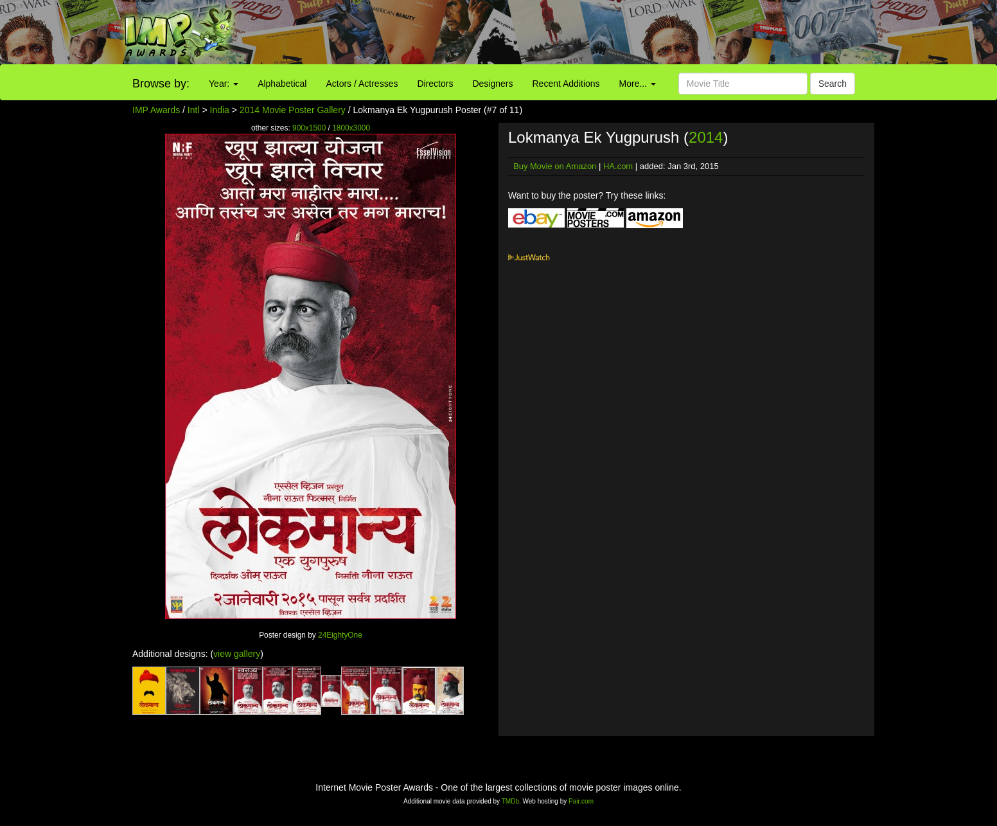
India (219, 110)
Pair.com (581, 801)
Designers (492, 83)
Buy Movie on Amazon (554, 166)
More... (637, 83)
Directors (435, 83)
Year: (223, 83)
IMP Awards (156, 110)
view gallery (236, 654)
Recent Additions (566, 83)
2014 (706, 137)
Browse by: (161, 83)
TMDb (510, 801)
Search (832, 83)
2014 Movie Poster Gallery (293, 110)
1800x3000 (351, 127)
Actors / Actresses (362, 83)
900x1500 (309, 127)
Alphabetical (282, 83)
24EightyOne (340, 635)
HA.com (618, 166)
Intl (194, 110)
